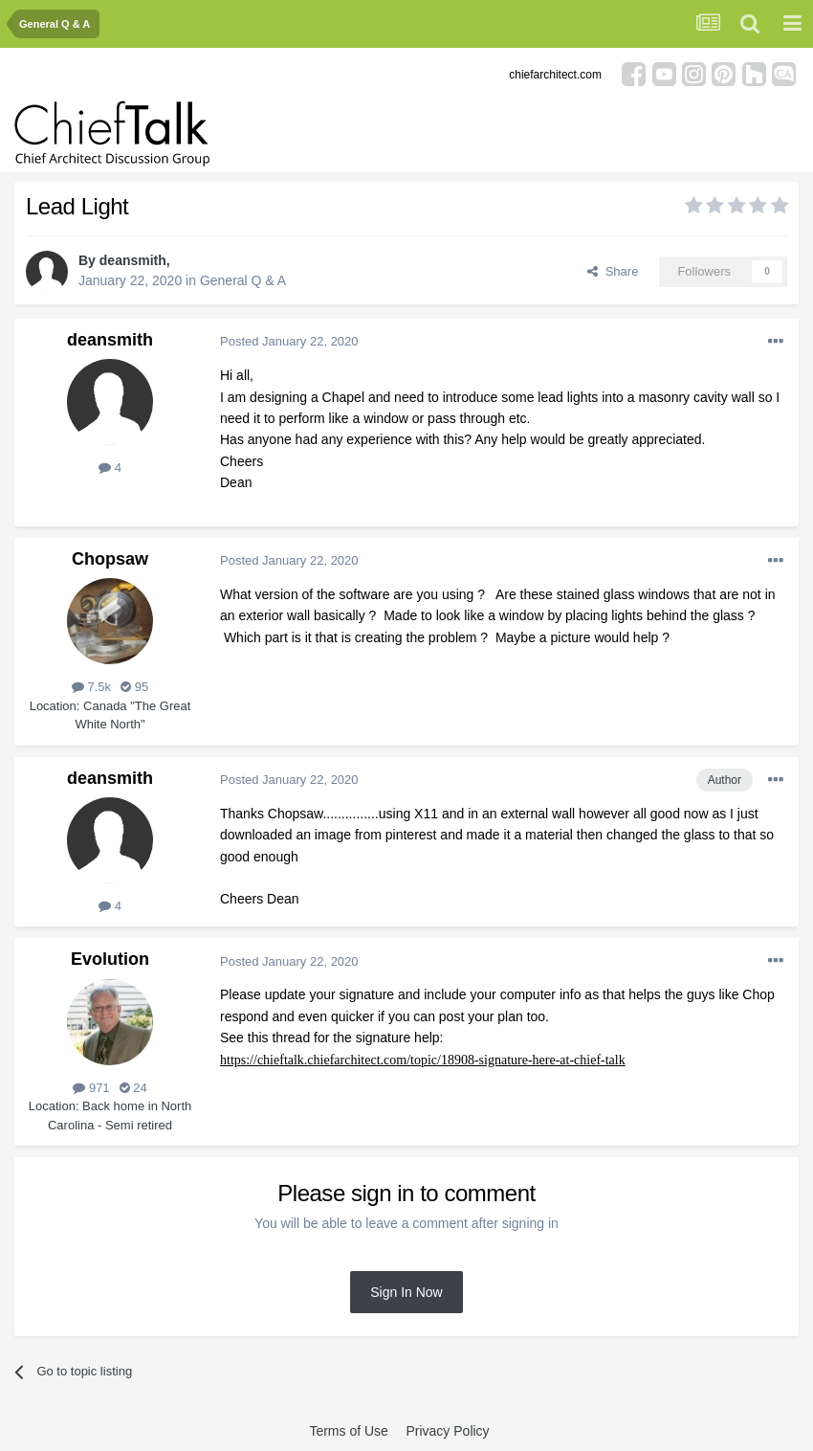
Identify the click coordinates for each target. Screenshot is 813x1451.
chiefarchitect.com (555, 74)
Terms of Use (348, 1431)
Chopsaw (110, 559)
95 (134, 687)
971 (91, 1088)
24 (133, 1088)
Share (612, 271)
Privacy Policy (447, 1431)
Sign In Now (406, 1292)
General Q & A (243, 280)
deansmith (132, 260)
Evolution (110, 959)
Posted (289, 341)
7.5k (91, 687)
